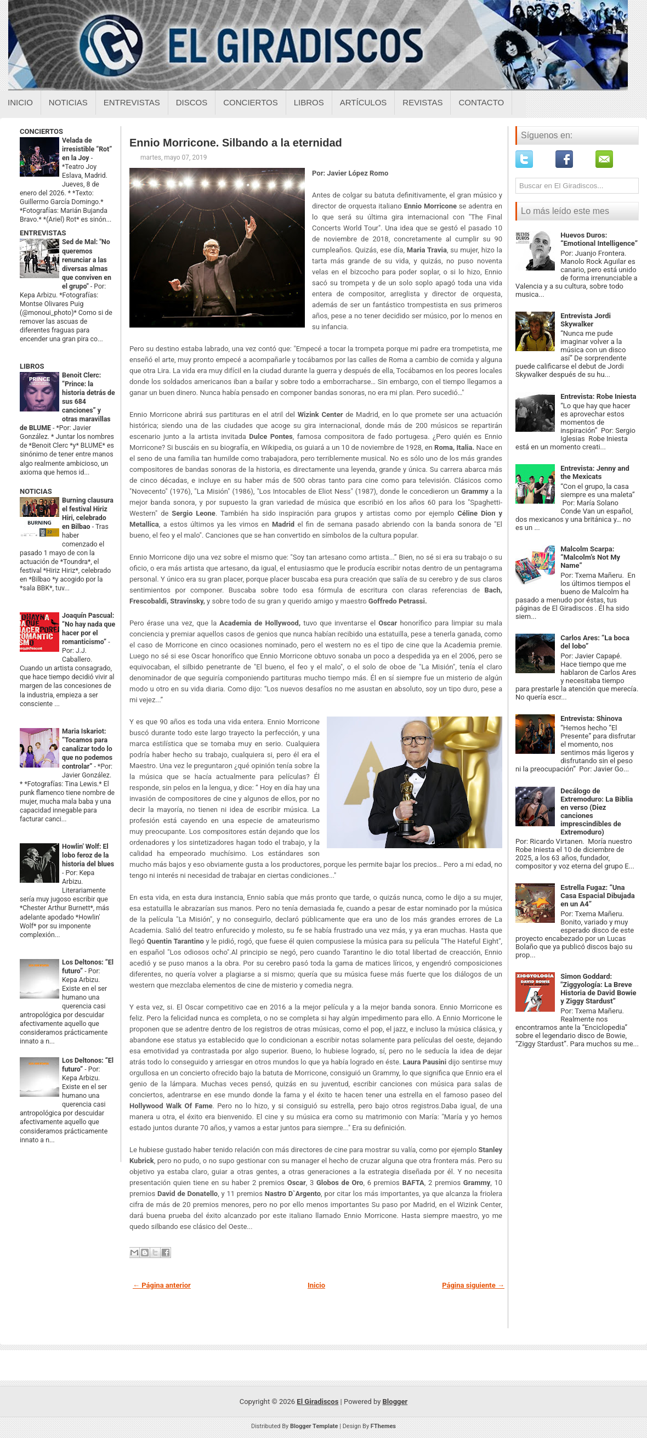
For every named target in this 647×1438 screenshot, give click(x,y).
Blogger (395, 1401)
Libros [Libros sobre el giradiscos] (309, 102)
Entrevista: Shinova (591, 718)
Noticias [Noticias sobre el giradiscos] (68, 102)
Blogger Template (314, 1426)
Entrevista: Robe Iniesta (598, 396)
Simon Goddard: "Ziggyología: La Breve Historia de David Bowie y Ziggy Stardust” (598, 988)
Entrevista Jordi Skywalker (585, 320)
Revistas (422, 102)
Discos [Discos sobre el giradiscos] (192, 102)
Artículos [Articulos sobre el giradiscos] (363, 102)
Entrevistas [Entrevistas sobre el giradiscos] (132, 102)
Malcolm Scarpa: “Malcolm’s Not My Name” (590, 557)
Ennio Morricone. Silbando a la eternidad (235, 142)
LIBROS (32, 366)
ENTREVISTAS (43, 233)
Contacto (481, 102)
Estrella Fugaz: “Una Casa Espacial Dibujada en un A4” (597, 895)
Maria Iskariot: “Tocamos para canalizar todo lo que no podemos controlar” (87, 749)
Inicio (20, 102)
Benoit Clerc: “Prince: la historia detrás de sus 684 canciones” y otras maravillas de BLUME (67, 401)
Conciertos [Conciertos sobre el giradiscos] (250, 102)
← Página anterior (162, 1285)
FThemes (383, 1426)
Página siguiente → (473, 1285)
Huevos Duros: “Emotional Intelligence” (599, 239)
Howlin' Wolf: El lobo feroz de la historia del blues (88, 855)
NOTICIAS (36, 491)
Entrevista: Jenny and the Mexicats (594, 472)
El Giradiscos (317, 1401)
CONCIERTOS (41, 131)
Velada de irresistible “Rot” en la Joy (87, 149)
